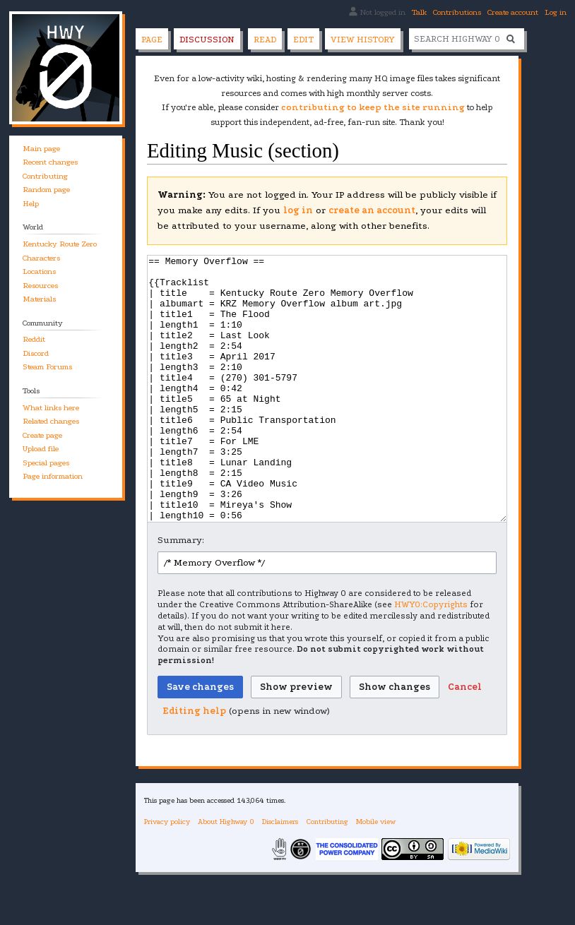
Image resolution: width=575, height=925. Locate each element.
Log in (556, 12)
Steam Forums (47, 366)
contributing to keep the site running (373, 107)
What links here (51, 407)
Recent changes (50, 162)
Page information (53, 476)
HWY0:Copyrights (431, 657)
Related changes (51, 421)
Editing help (194, 763)
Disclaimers (280, 874)
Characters (41, 258)
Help (31, 203)
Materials (39, 299)
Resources (40, 285)
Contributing (45, 176)
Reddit (34, 339)
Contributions (457, 12)
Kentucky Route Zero (60, 244)
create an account (371, 210)
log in (298, 210)
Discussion (207, 39)
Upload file (41, 448)
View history (363, 39)
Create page (42, 435)
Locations (39, 271)
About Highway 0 (226, 874)
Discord (36, 353)
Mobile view (376, 874)
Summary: (181, 592)
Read (265, 39)
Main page (41, 148)
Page (151, 39)
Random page (46, 189)
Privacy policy (167, 874)
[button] (465, 740)
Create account (512, 12)
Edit (303, 39)
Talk (419, 12)
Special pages (46, 462)
